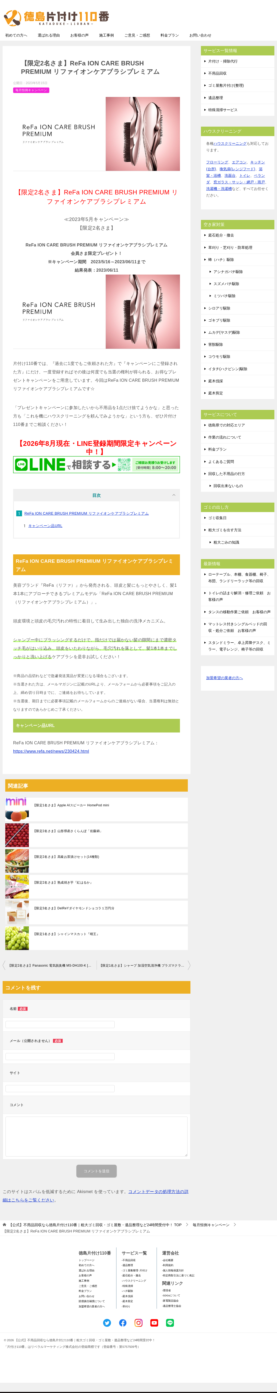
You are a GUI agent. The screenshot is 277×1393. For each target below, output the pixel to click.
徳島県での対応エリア (226, 435)
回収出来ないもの (228, 496)
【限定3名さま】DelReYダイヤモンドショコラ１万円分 (73, 918)
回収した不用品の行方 (226, 484)
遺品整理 (215, 108)
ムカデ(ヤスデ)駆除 (224, 342)
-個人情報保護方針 (173, 1280)
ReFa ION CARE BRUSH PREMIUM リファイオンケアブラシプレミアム (86, 524)
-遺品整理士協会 (171, 1316)
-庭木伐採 (127, 1306)
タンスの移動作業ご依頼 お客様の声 (239, 622)
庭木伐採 (215, 391)
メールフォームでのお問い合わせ (225, 30)
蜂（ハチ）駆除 (221, 270)
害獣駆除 (215, 355)
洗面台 (230, 186)
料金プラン (170, 45)
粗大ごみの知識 (226, 552)
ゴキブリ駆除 (219, 330)
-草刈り (126, 1316)
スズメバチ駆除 (226, 294)
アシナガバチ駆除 (228, 282)
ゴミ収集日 (217, 528)
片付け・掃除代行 (223, 71)
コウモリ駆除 (219, 367)
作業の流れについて (224, 447)
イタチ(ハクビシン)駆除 (227, 379)
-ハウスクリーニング (134, 1290)
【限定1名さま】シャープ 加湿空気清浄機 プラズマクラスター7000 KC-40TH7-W (144, 976)
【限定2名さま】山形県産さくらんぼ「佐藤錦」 (68, 841)
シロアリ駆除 (219, 318)
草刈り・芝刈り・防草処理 (230, 258)
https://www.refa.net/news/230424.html (51, 761)
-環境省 (166, 1300)
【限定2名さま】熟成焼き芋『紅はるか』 (63, 893)
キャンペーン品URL (45, 536)
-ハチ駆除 (127, 1301)
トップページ (86, 1270)
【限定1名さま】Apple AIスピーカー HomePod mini (71, 815)
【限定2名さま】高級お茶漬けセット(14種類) (66, 867)
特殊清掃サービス (223, 120)
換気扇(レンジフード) (237, 179)
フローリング (217, 172)
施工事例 (106, 45)
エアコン (239, 172)
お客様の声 (79, 45)
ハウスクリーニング (230, 154)
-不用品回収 (129, 1270)
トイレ (244, 186)
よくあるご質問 (221, 472)
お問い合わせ (200, 45)
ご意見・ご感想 (137, 45)
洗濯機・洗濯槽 (219, 199)
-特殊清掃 (127, 1296)
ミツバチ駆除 (225, 306)
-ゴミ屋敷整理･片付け (134, 1280)
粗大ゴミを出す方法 (224, 540)
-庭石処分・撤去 (131, 1285)
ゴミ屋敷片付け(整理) (226, 96)
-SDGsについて (171, 1305)
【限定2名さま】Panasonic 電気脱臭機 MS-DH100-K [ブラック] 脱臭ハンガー (52, 976)
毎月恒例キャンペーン (31, 100)
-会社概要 (167, 1270)
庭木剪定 (215, 403)
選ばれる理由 (49, 45)
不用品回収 (217, 83)
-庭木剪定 (127, 1311)
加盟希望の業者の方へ (224, 688)
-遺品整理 (127, 1275)
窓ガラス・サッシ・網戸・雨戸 (239, 192)
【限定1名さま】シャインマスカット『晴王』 (66, 944)
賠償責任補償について (92, 1311)
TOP (95, 1235)
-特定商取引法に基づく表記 (178, 1285)
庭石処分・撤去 (221, 245)
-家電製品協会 (170, 1310)
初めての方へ (16, 45)
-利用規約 (167, 1275)
